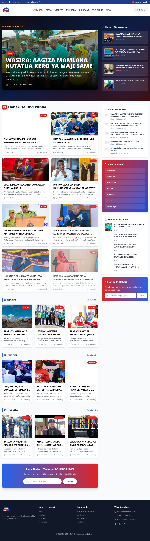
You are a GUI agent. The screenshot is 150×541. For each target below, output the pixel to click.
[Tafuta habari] (141, 10)
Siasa (41, 512)
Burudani (43, 522)
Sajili (142, 295)
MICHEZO (58, 10)
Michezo (42, 515)
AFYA (108, 10)
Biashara (42, 518)
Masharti (80, 522)
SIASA (49, 10)
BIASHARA (71, 10)
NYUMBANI (38, 10)
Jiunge (70, 481)
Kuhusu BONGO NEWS (86, 512)
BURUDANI (84, 10)
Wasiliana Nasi (82, 515)
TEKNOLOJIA (97, 10)
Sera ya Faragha (83, 518)
